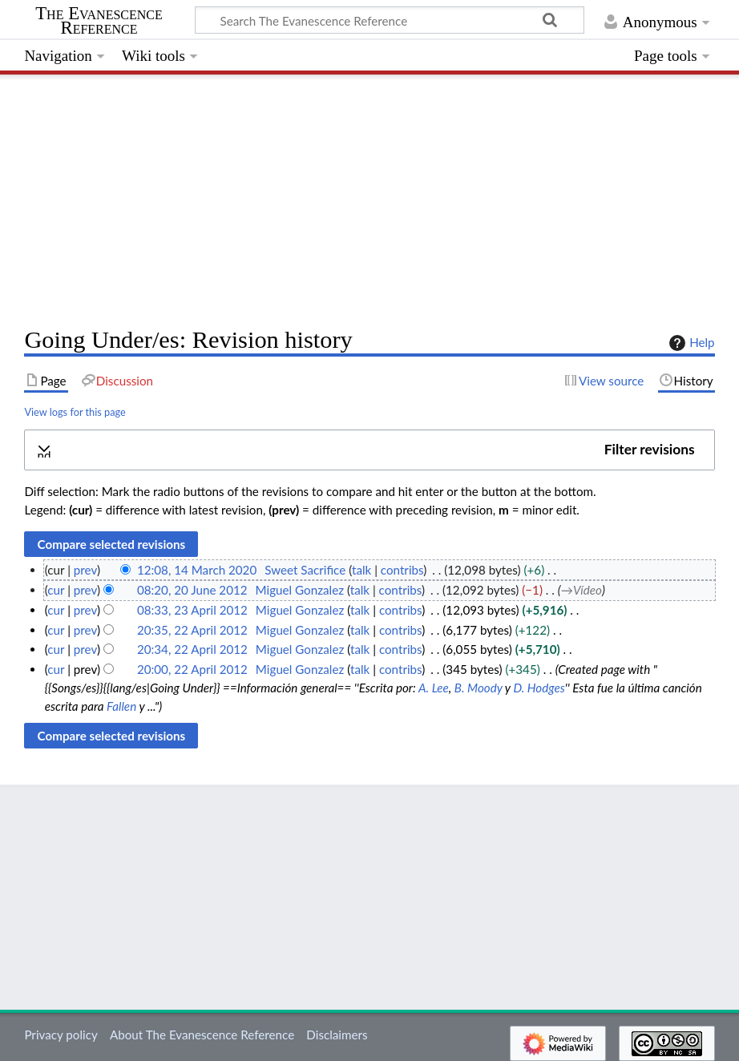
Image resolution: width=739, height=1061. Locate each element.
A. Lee (433, 687)
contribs (402, 570)
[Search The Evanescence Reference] (390, 20)
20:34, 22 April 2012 (192, 649)
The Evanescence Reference (99, 20)
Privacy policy (60, 1034)
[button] (369, 450)
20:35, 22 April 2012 (192, 630)
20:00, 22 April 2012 (192, 669)
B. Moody (478, 687)
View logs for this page (74, 411)
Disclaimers (336, 1034)
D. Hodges (538, 687)
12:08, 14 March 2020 (196, 570)
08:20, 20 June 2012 (192, 590)
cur (55, 590)
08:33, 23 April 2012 (192, 610)
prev (85, 570)
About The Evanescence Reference (202, 1034)
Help (689, 343)
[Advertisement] (369, 196)
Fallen (121, 706)
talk (361, 570)
